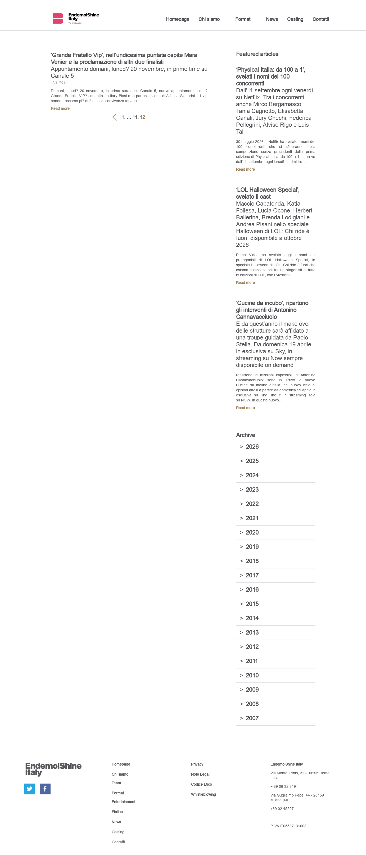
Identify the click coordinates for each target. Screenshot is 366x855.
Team (116, 783)
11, (135, 117)
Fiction (117, 811)
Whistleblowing (203, 794)
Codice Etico (201, 784)
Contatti (321, 19)
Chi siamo (209, 19)
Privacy (197, 764)
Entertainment (123, 801)
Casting (295, 19)
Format (242, 19)
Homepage (177, 19)
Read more (60, 108)
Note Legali (200, 774)
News (272, 19)
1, (123, 117)
